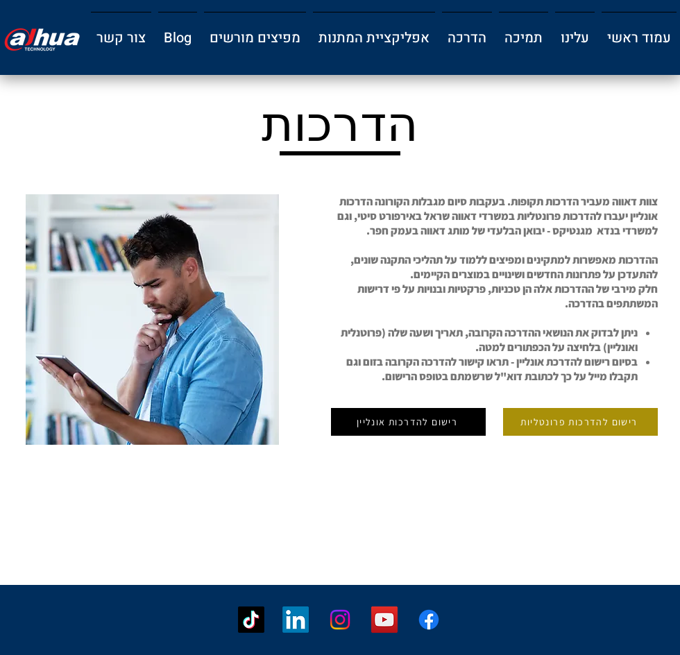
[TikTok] (251, 619)
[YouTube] (384, 619)
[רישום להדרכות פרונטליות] (580, 422)
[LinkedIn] (295, 619)
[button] (575, 32)
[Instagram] (340, 619)
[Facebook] (429, 619)
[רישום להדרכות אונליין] (408, 422)
